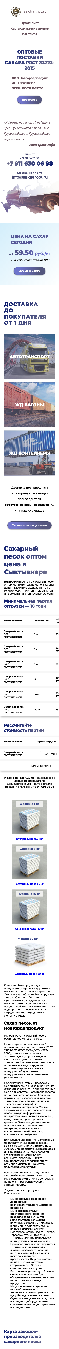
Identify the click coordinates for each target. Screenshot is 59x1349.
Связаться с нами (29, 271)
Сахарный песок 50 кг (29, 973)
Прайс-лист (29, 23)
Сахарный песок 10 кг (29, 928)
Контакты (29, 34)
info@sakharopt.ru (30, 177)
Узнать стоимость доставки (29, 525)
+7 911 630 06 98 (29, 163)
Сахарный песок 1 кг (29, 839)
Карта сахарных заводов (29, 28)
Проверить (29, 99)
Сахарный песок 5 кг (29, 883)
